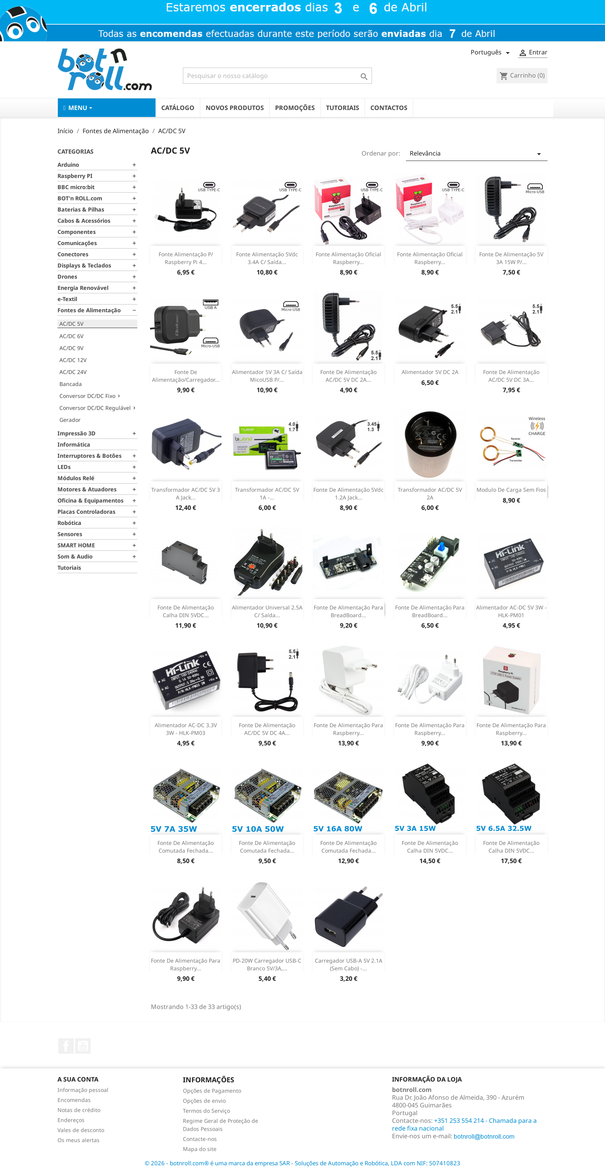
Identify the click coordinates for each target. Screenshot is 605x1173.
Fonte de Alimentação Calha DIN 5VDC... (430, 846)
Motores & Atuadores (87, 489)
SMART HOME (76, 545)
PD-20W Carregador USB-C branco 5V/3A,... (267, 964)
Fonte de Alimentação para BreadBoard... (348, 611)
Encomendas (74, 1100)
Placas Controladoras (86, 511)
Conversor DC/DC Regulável (95, 407)
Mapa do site (199, 1149)
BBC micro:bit (76, 187)
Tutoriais (69, 567)
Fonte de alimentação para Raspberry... (348, 728)
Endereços (70, 1120)
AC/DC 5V (71, 323)
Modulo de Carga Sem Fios (511, 489)
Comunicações (77, 243)
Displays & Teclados (84, 265)
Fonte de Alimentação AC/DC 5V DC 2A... (348, 375)
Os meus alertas (78, 1140)
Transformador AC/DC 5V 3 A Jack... (185, 493)
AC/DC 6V (71, 336)
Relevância (477, 154)
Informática (73, 444)
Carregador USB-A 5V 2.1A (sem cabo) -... (348, 964)
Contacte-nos (200, 1139)
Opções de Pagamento (212, 1090)
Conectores (72, 254)
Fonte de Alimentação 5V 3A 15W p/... (511, 258)
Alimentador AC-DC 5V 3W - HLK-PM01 (511, 611)
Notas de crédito (78, 1110)
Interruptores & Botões (89, 455)
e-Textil (67, 299)
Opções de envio (204, 1100)
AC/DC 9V (71, 348)
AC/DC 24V (72, 372)
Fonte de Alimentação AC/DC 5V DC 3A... (511, 375)
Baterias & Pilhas (80, 209)
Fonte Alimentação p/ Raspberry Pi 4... (186, 258)
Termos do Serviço (206, 1110)
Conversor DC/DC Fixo (87, 395)
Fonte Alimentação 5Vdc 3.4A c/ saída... (267, 258)
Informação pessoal (82, 1089)
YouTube (83, 1046)
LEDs (64, 467)
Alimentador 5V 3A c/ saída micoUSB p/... (267, 375)
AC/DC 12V (72, 360)
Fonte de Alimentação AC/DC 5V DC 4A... (267, 728)
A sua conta (77, 1079)
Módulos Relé (76, 478)
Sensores (69, 534)
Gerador (70, 419)
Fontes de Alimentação (89, 310)
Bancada (70, 384)
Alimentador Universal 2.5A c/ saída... (267, 611)
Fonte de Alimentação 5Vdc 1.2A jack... (348, 493)
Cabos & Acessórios (83, 220)
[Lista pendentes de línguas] (491, 53)
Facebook (66, 1046)
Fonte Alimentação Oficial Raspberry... (348, 258)
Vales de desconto (80, 1130)
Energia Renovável (82, 287)
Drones (67, 276)
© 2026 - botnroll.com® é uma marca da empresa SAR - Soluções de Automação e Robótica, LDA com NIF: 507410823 (302, 1163)
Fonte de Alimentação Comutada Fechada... (185, 846)
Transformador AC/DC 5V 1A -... (267, 493)
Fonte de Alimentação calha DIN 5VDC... (185, 611)
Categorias (75, 151)
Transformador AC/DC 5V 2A (430, 493)
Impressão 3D (76, 433)
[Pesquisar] (277, 76)
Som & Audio (75, 556)
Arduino (68, 164)
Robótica (69, 522)
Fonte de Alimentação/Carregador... (186, 375)
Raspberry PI (75, 175)
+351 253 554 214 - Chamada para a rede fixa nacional (464, 1124)
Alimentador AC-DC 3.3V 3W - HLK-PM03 (186, 728)
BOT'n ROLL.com (79, 198)
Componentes (76, 231)
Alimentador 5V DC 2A (430, 372)
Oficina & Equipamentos (90, 500)
